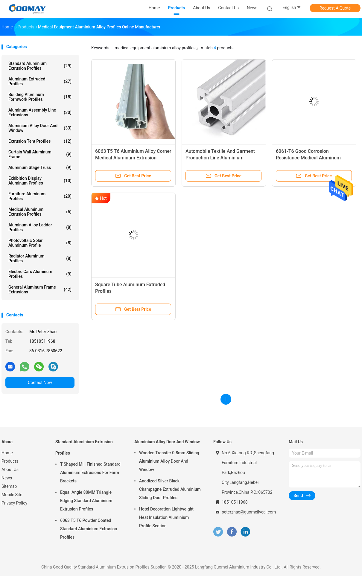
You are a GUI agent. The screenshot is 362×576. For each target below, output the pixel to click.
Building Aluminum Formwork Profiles (40, 97)
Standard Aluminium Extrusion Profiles (40, 66)
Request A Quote (335, 8)
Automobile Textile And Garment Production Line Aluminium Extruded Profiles (220, 157)
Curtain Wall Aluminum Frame (40, 154)
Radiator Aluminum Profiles (40, 258)
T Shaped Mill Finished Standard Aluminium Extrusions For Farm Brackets (90, 472)
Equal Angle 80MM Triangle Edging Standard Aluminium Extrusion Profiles (86, 500)
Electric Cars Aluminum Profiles (40, 274)
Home (7, 452)
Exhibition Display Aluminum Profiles (40, 180)
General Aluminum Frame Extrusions (40, 289)
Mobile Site (11, 494)
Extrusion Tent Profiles (40, 141)
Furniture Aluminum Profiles (40, 196)
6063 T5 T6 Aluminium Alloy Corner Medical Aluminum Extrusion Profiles (133, 157)
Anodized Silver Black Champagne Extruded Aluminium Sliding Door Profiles (170, 489)
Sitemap (9, 486)
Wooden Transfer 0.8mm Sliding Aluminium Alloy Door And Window (169, 461)
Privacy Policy (14, 503)
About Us (10, 469)
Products (9, 461)
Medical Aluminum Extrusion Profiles (40, 212)
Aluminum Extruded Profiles (40, 81)
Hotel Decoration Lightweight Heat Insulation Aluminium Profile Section (166, 517)
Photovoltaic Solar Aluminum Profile (40, 243)
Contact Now (40, 382)
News (6, 478)
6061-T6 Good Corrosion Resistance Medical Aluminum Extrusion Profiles (308, 157)
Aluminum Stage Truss (40, 167)
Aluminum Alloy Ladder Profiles (40, 227)
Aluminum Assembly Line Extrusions (40, 112)
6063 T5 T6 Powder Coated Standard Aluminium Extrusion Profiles (88, 529)
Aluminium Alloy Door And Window (40, 128)
